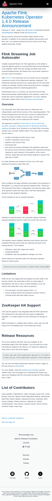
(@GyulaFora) (30, 30)
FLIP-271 (8, 78)
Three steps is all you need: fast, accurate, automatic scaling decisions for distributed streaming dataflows (24, 126)
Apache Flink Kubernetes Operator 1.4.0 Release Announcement (22, 19)
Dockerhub (20, 366)
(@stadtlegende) (8, 32)
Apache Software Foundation (26, 439)
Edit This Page (8, 422)
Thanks (26, 463)
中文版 (26, 447)
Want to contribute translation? (13, 418)
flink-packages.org (26, 435)
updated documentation (30, 370)
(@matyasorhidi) (31, 32)
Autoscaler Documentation (33, 99)
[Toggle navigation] (47, 4)
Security (26, 455)
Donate (26, 459)
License (26, 443)
